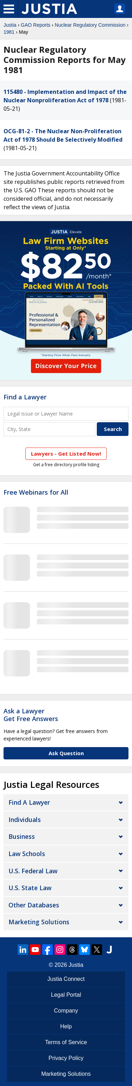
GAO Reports (35, 25)
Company (66, 1011)
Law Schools (26, 853)
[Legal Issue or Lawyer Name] (66, 413)
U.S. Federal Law (32, 871)
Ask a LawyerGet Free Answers (31, 715)
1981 (9, 32)
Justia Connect (66, 979)
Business (21, 836)
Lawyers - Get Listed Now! (66, 453)
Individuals (24, 819)
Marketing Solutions (38, 922)
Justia (10, 25)
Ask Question (66, 753)
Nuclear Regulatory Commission (90, 25)
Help (66, 1026)
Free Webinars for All (36, 492)
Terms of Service (66, 1042)
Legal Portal (66, 995)
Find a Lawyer (25, 397)
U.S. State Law (29, 887)
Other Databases (33, 905)
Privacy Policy (66, 1058)
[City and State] (49, 429)
